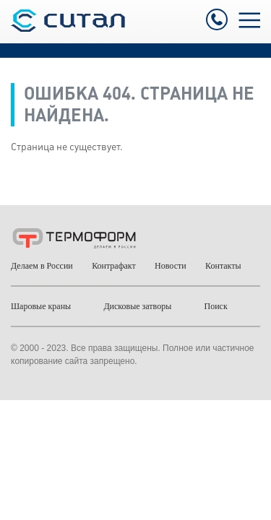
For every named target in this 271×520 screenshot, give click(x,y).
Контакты (223, 266)
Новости (170, 266)
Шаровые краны (41, 306)
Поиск (216, 306)
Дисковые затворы (137, 306)
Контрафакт (114, 266)
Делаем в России (42, 266)
